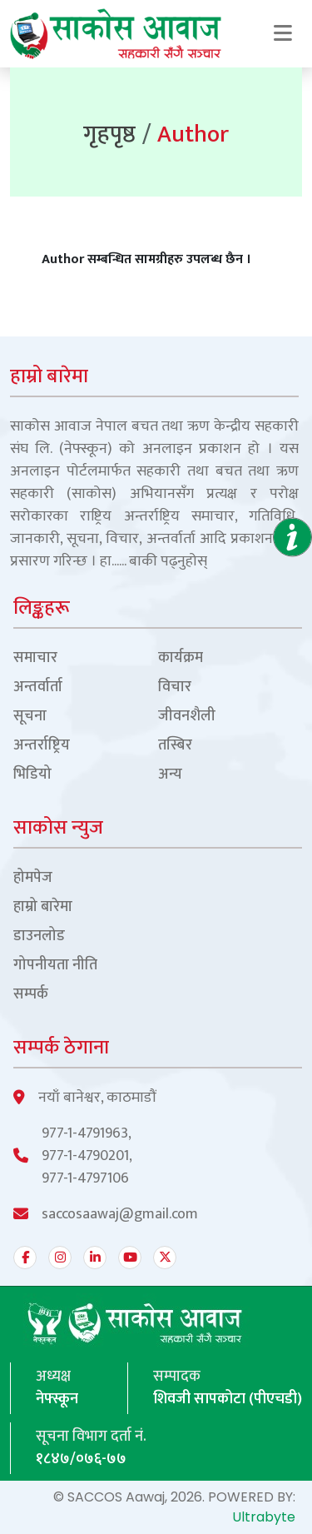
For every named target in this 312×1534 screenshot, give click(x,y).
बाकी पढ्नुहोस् (168, 561)
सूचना (30, 716)
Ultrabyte (263, 1517)
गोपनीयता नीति (55, 965)
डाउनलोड (39, 936)
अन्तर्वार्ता (37, 687)
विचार (174, 687)
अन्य (170, 775)
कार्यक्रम (180, 658)
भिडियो (32, 775)
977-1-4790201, (87, 1156)
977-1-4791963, (86, 1134)
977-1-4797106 (85, 1179)
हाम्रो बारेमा (42, 907)
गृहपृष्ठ (109, 134)
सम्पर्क (30, 995)
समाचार (35, 658)
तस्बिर (175, 746)
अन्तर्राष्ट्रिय (41, 746)
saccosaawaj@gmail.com (120, 1214)
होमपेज (32, 878)
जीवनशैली (186, 716)
